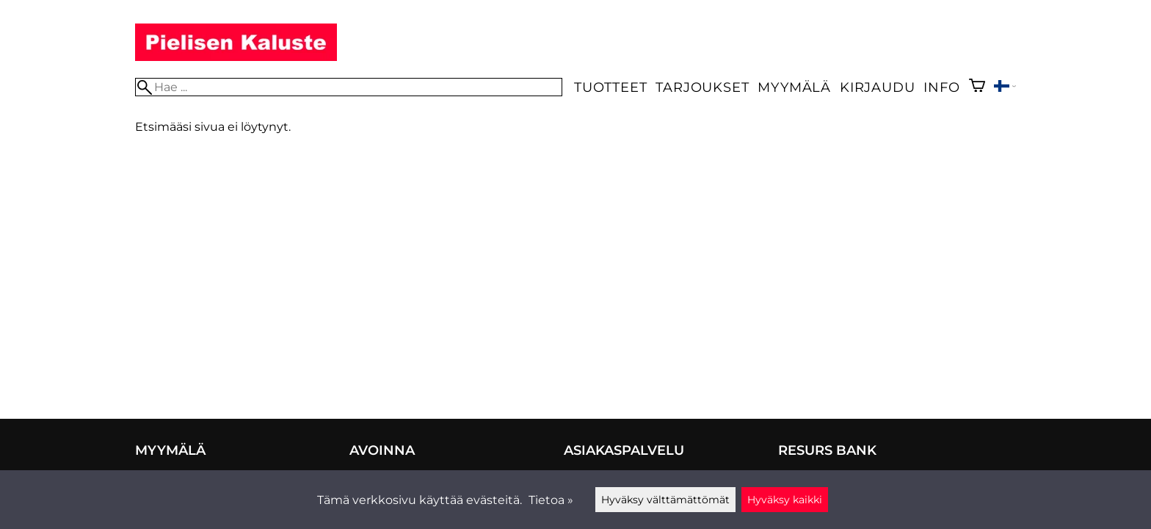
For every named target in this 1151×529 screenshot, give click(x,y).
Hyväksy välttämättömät (665, 499)
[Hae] (348, 87)
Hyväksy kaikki (784, 499)
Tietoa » (551, 500)
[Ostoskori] (977, 87)
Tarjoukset (702, 87)
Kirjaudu (877, 87)
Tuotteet (610, 87)
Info (941, 87)
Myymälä (794, 87)
